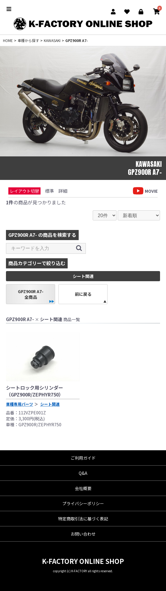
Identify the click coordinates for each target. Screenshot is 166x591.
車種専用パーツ (19, 404)
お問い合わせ (83, 534)
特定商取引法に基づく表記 (83, 519)
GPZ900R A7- (76, 40)
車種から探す (28, 40)
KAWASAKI (52, 40)
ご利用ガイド (83, 458)
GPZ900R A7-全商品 (31, 294)
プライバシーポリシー (83, 503)
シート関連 (50, 404)
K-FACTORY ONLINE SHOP (83, 561)
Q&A (83, 473)
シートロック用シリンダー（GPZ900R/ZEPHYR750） (34, 391)
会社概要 (83, 488)
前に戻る (83, 294)
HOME (8, 40)
